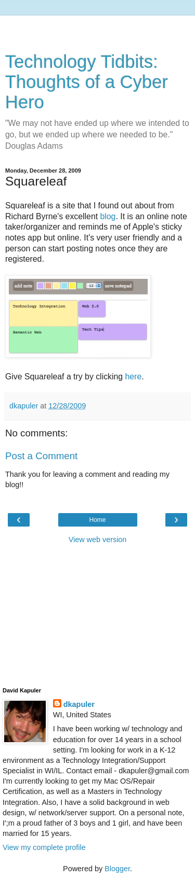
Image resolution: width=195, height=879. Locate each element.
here (133, 376)
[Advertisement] (98, 28)
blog (108, 216)
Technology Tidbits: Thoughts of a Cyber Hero (86, 82)
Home (97, 519)
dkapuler (79, 704)
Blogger (117, 868)
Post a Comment (41, 455)
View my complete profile (44, 847)
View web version (98, 539)
